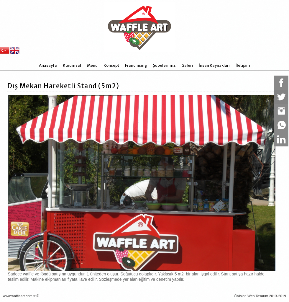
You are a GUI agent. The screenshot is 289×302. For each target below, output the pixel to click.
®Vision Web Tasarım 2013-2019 (260, 296)
